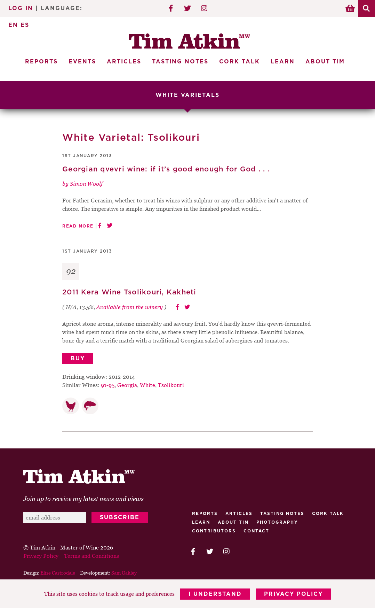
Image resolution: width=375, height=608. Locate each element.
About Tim (325, 61)
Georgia (127, 385)
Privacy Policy (293, 594)
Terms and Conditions (91, 556)
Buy (78, 358)
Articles (124, 61)
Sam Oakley (124, 573)
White (147, 385)
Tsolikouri (171, 385)
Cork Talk (239, 61)
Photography (277, 522)
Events (82, 61)
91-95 (107, 385)
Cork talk (328, 513)
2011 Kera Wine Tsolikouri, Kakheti (129, 292)
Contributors (214, 531)
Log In (20, 8)
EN (13, 25)
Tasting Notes (180, 61)
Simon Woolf (86, 183)
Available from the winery (129, 307)
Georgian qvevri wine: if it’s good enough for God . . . (166, 169)
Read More (78, 226)
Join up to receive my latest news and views (83, 498)
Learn (283, 61)
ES (25, 25)
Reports (41, 61)
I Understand (215, 594)
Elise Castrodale (57, 573)
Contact (256, 531)
